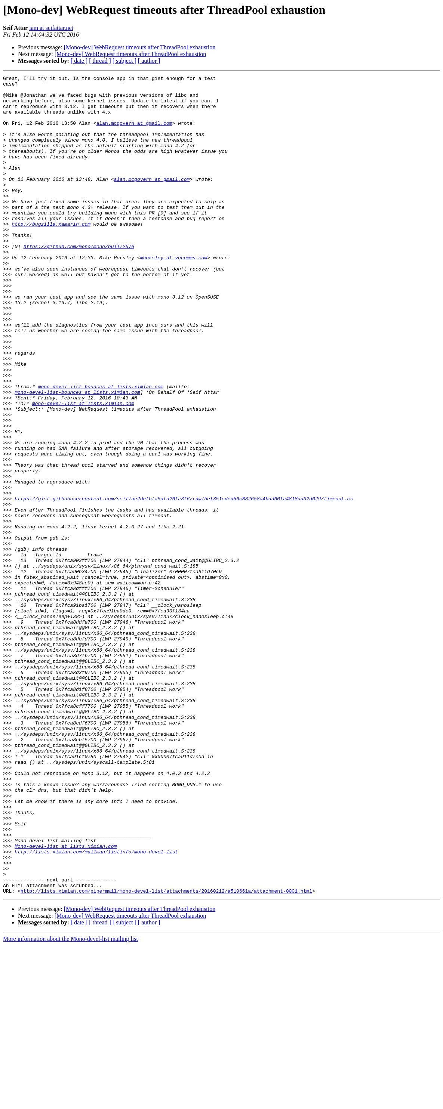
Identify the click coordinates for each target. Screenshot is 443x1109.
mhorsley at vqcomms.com (173, 294)
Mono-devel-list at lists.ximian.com (66, 1000)
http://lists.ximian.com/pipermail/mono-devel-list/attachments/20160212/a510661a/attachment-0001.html (166, 1054)
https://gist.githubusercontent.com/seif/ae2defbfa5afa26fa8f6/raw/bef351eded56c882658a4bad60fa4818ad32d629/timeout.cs (184, 583)
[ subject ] (124, 61)
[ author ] (149, 61)
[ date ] (79, 61)
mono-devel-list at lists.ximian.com (83, 469)
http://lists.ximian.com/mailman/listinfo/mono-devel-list (96, 1007)
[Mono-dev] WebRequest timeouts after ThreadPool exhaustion (140, 47)
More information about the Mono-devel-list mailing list (70, 1102)
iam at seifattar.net (51, 28)
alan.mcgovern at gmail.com (134, 133)
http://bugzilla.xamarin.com (51, 254)
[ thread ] (100, 61)
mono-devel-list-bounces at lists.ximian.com (100, 449)
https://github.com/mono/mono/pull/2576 (79, 281)
